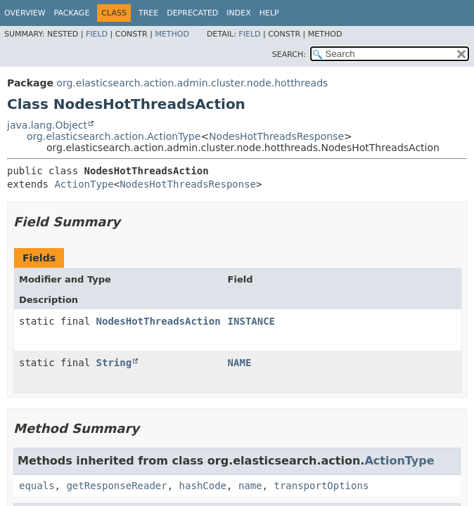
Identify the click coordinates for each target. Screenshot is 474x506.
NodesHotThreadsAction (158, 321)
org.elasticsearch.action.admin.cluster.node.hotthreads (192, 83)
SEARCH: (289, 54)
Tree (148, 13)
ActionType (83, 184)
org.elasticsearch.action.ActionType (113, 136)
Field (97, 34)
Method (172, 34)
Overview (25, 13)
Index (238, 13)
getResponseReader (116, 485)
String (114, 362)
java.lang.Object (47, 125)
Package (72, 13)
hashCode (202, 485)
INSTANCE (251, 321)
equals (37, 485)
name (250, 485)
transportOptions (321, 485)
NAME (240, 362)
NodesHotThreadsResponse (276, 136)
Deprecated (192, 13)
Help (269, 13)
